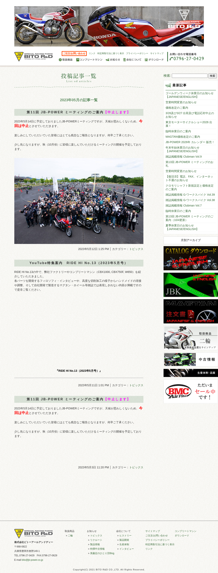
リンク (92, 53)
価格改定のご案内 (177, 107)
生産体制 (124, 544)
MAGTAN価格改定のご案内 (183, 136)
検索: (167, 75)
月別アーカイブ (191, 240)
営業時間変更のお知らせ (181, 102)
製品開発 (124, 540)
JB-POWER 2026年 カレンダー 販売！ (190, 142)
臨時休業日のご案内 (178, 131)
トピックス (136, 249)
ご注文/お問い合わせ (74, 53)
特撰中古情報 (97, 548)
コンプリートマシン (185, 531)
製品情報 (95, 544)
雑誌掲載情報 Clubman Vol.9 (184, 156)
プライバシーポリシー (137, 53)
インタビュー (126, 548)
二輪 (70, 535)
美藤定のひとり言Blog (102, 553)
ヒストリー (125, 535)
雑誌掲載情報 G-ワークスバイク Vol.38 (190, 200)
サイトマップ (157, 53)
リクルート (96, 540)
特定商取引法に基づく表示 (110, 53)
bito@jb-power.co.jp (32, 560)
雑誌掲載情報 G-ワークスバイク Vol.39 (190, 194)
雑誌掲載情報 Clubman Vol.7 (184, 205)
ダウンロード (182, 535)
